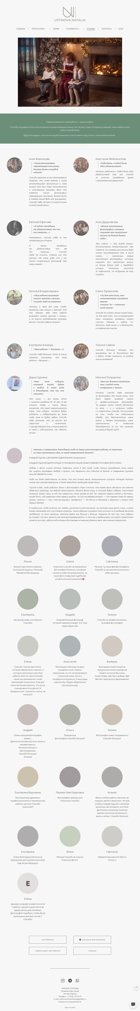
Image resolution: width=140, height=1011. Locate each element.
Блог (121, 28)
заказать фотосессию (92, 945)
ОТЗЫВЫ (91, 28)
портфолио (48, 945)
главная (20, 28)
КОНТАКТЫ (107, 28)
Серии (56, 28)
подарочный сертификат (48, 956)
